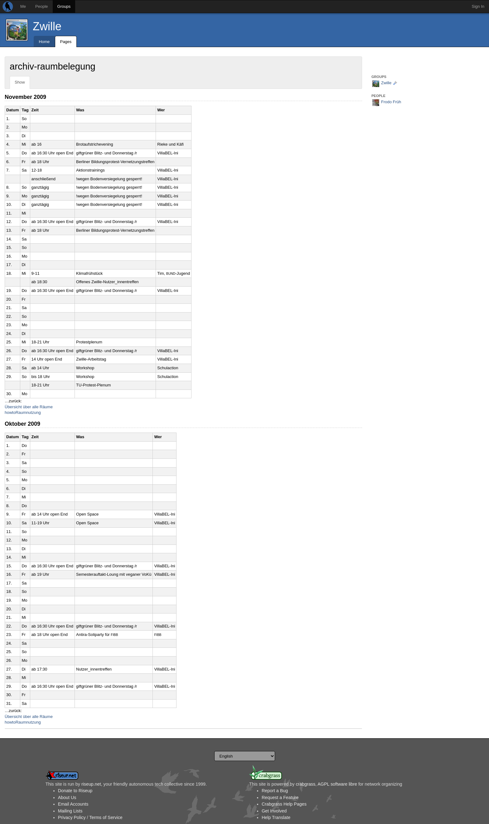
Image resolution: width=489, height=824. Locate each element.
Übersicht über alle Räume (29, 407)
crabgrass (305, 784)
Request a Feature (280, 797)
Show (20, 82)
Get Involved (274, 810)
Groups (64, 6)
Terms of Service (105, 817)
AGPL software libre (337, 784)
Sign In (478, 6)
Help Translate (276, 817)
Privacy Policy (72, 817)
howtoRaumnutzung (23, 412)
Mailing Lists (70, 810)
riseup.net (91, 784)
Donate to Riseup (75, 790)
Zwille (47, 26)
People (41, 6)
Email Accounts (73, 804)
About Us (67, 797)
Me (23, 6)
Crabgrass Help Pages (284, 804)
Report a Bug (275, 790)
